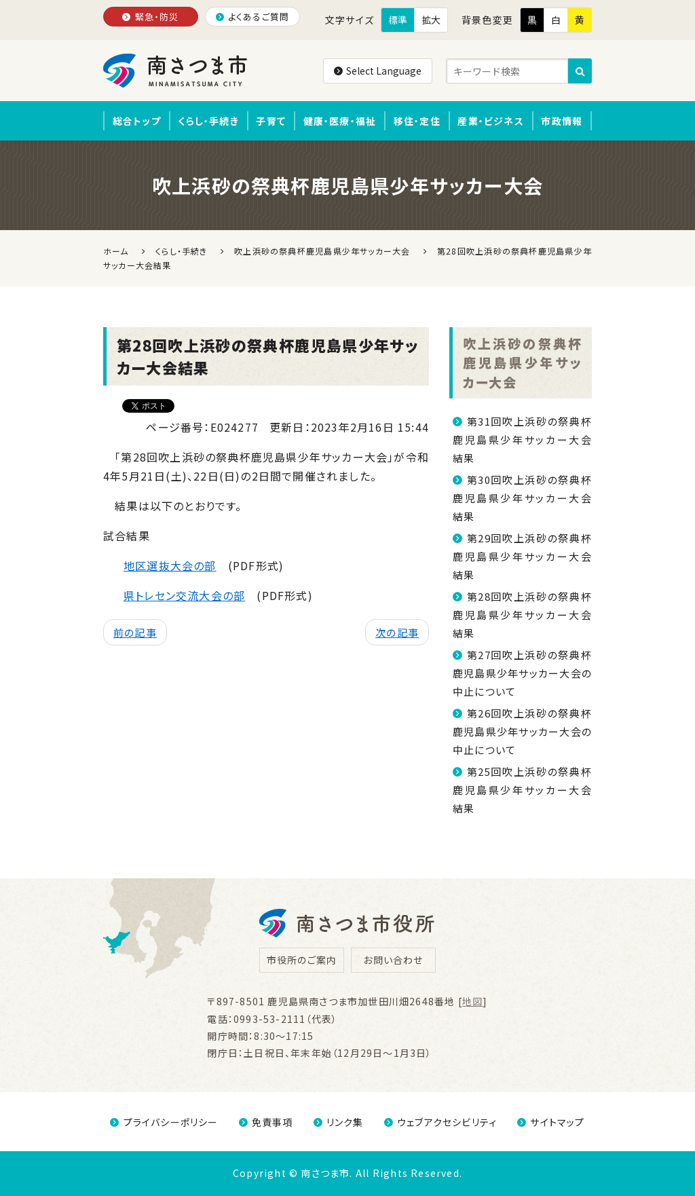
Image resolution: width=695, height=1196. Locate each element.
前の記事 (135, 632)
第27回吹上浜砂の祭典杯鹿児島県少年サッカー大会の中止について (522, 673)
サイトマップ (550, 1122)
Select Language (377, 70)
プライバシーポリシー (164, 1122)
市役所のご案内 (302, 960)
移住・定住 (417, 121)
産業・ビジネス (490, 121)
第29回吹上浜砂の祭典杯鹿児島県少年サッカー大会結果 (522, 556)
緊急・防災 (150, 16)
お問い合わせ (393, 960)
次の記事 (397, 632)
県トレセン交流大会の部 (184, 595)
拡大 (430, 19)
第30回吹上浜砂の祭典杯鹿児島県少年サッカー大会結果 (522, 497)
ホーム (116, 251)
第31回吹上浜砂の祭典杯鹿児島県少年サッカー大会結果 (522, 439)
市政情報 (561, 121)
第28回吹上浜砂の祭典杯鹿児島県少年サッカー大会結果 (522, 614)
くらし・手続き (208, 121)
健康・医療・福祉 (340, 121)
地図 (472, 1001)
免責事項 (266, 1122)
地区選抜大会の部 (170, 565)
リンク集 (339, 1122)
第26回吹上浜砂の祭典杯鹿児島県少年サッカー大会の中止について (522, 731)
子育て (271, 121)
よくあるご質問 (253, 16)
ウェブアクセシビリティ (440, 1122)
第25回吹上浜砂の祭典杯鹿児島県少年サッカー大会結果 (522, 789)
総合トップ (137, 121)
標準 (397, 19)
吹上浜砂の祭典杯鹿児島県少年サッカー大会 (522, 362)
